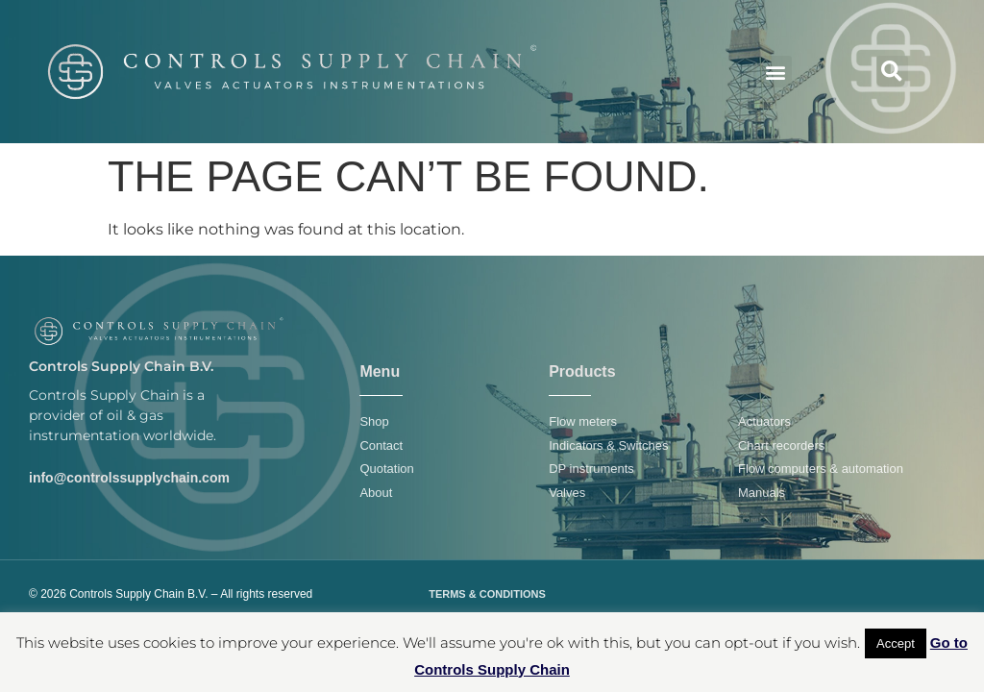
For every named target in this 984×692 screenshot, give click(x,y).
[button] (776, 71)
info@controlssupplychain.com (129, 477)
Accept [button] (895, 643)
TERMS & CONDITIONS (487, 594)
